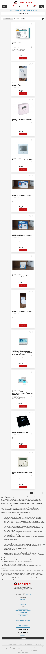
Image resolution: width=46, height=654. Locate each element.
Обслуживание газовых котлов (23, 622)
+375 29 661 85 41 (23, 630)
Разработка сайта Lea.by (23, 652)
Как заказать (23, 599)
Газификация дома (23, 612)
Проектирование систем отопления (23, 620)
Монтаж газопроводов (23, 609)
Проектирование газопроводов (23, 618)
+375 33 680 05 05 (23, 632)
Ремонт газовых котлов (23, 625)
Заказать (23, 58)
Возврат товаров (23, 604)
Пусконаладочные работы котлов (23, 623)
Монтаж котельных (23, 617)
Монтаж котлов (23, 615)
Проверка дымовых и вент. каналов (23, 626)
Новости (23, 602)
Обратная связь (23, 638)
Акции (23, 601)
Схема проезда (27, 594)
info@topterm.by (23, 635)
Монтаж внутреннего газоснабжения (23, 610)
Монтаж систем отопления (23, 613)
